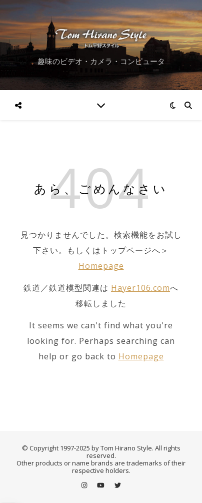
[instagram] (85, 485)
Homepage (101, 265)
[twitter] (117, 485)
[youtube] (101, 485)
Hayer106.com (140, 287)
